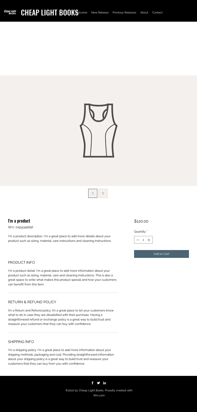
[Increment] (149, 240)
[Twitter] (98, 383)
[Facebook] (92, 383)
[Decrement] (137, 240)
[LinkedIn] (105, 383)
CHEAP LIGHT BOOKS (49, 12)
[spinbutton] (143, 240)
